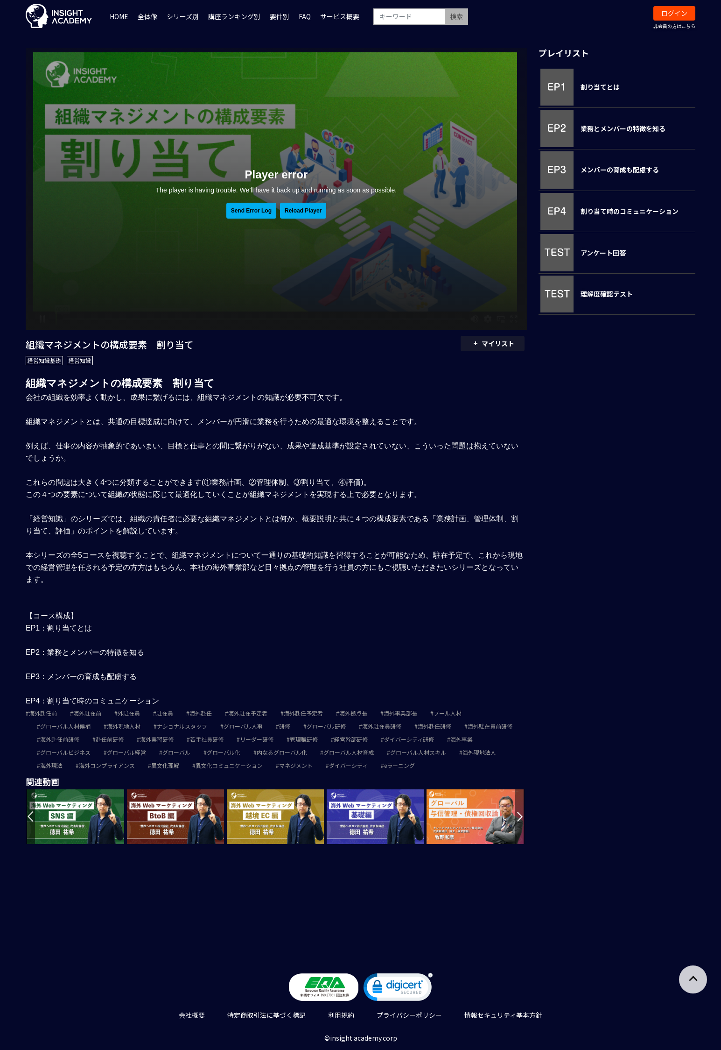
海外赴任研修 (434, 726)
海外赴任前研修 (59, 739)
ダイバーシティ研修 (409, 739)
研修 (284, 726)
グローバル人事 (243, 726)
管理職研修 (304, 739)
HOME (119, 16)
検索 (456, 16)
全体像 (147, 16)
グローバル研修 (326, 726)
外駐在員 (129, 713)
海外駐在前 (87, 713)
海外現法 (51, 765)
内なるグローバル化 (282, 752)
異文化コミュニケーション (229, 765)
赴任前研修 (110, 739)
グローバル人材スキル (418, 752)
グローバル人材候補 (65, 726)
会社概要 (192, 1015)
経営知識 (80, 360)
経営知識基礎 (44, 360)
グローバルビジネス (65, 752)
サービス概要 (339, 16)
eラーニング (399, 765)
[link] (398, 989)
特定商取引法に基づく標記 (266, 1015)
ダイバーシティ (348, 765)
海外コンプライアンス (107, 765)
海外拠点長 (353, 713)
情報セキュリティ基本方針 (503, 1015)
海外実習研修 (157, 739)
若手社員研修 (207, 739)
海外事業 (461, 739)
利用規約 (341, 1015)
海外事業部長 (400, 713)
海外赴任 (200, 713)
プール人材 (448, 713)
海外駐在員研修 (381, 726)
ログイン (674, 13)
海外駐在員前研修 (490, 726)
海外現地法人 (479, 752)
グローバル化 (223, 752)
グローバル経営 (126, 752)
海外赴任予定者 (303, 713)
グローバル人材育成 (348, 752)
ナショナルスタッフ (182, 726)
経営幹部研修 (351, 739)
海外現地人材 (123, 726)
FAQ (305, 16)
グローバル (176, 752)
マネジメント (296, 765)
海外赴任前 (43, 713)
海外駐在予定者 (247, 713)
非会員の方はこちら (674, 25)
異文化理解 (165, 765)
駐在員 (164, 713)
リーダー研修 (256, 739)
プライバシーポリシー (409, 1015)
